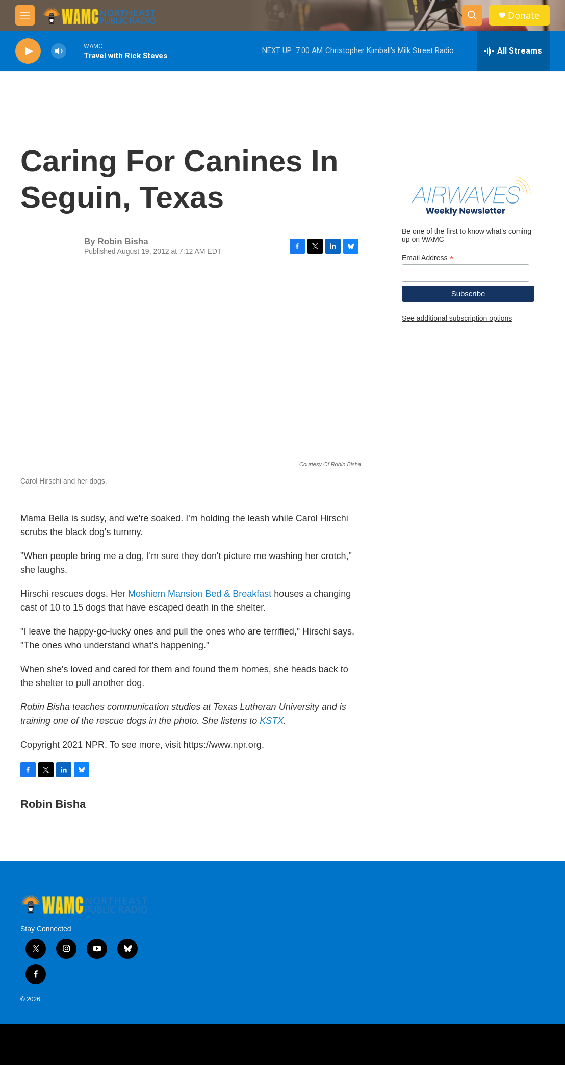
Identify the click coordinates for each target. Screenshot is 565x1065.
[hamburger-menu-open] (25, 15)
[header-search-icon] (472, 15)
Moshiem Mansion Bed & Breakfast (199, 594)
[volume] (58, 51)
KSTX (272, 721)
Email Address (428, 258)
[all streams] (513, 51)
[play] (28, 51)
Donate (524, 15)
